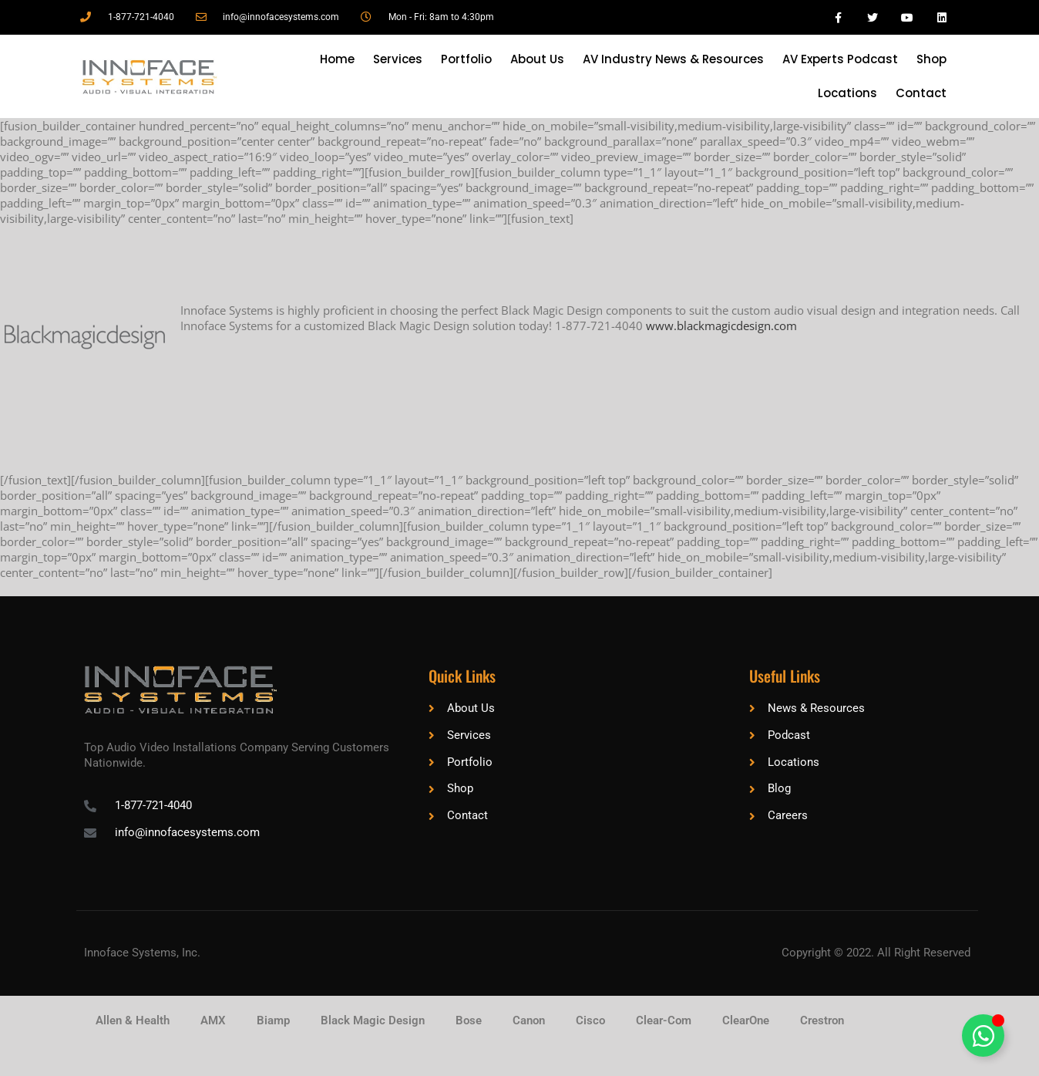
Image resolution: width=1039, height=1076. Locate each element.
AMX (213, 1020)
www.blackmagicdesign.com (721, 325)
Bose (469, 1020)
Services (397, 59)
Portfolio (466, 59)
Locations (847, 93)
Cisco (590, 1020)
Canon (529, 1020)
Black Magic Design (373, 1020)
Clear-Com (663, 1020)
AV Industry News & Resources (673, 59)
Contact (921, 93)
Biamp (273, 1020)
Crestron (822, 1020)
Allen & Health (133, 1020)
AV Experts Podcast (840, 59)
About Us (537, 59)
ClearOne (745, 1020)
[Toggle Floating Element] (983, 1035)
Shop (931, 59)
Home (337, 59)
